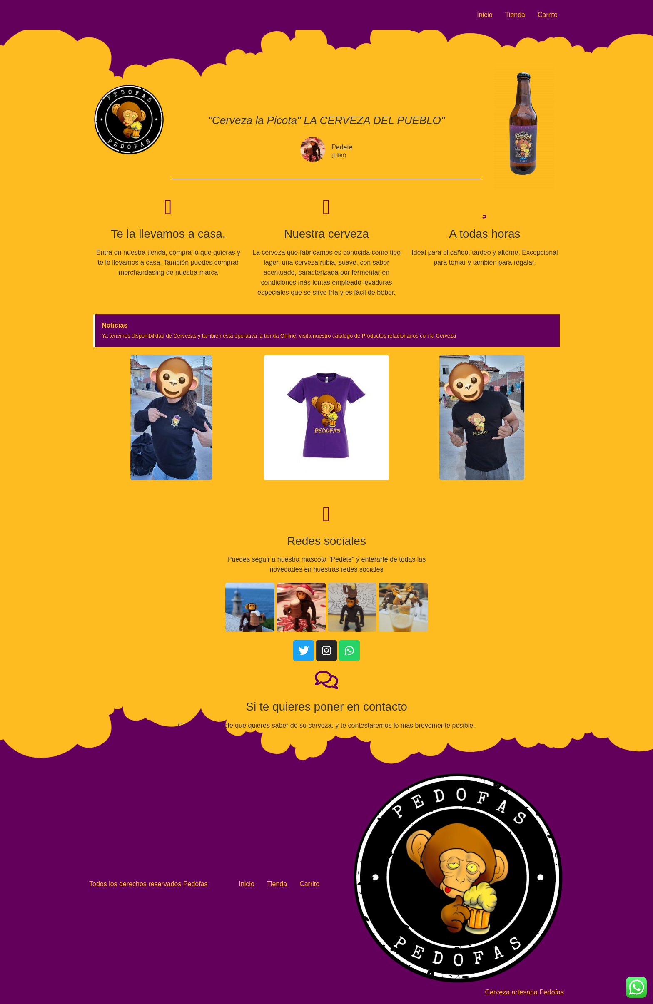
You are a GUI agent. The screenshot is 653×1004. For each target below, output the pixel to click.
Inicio (484, 14)
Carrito (548, 14)
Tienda (515, 14)
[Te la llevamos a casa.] (168, 206)
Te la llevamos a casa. (168, 233)
